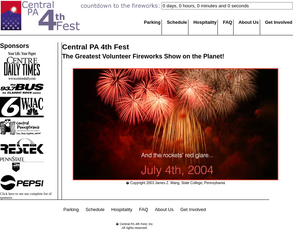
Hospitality (204, 22)
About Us (248, 22)
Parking (152, 22)
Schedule (177, 22)
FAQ (227, 22)
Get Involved (278, 22)
